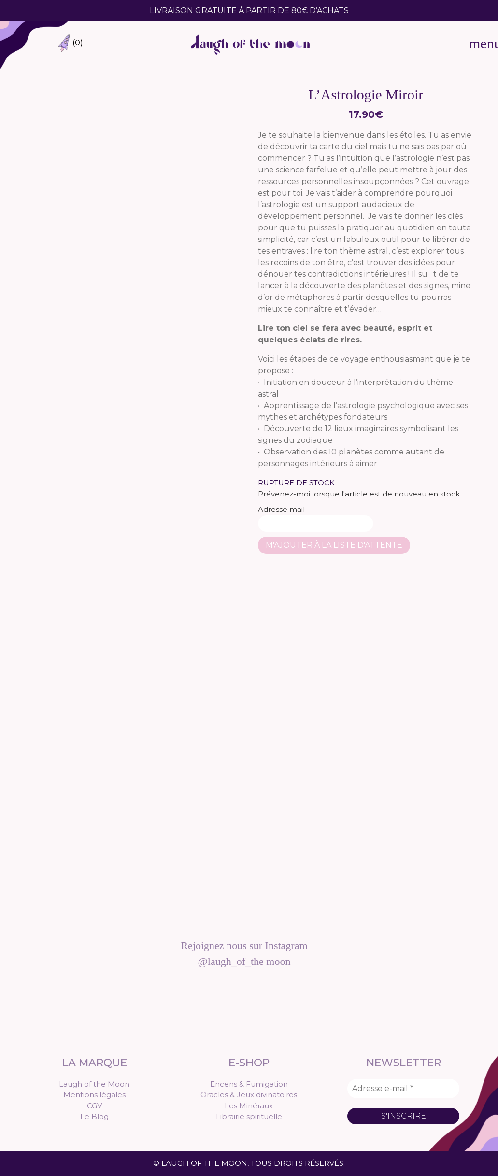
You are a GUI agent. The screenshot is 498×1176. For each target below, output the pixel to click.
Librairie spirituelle (249, 1116)
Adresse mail (315, 518)
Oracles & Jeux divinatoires (248, 1094)
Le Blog (94, 1116)
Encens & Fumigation (249, 1084)
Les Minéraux (249, 1105)
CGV (94, 1105)
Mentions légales (94, 1094)
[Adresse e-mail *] (403, 1088)
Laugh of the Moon (94, 1084)
